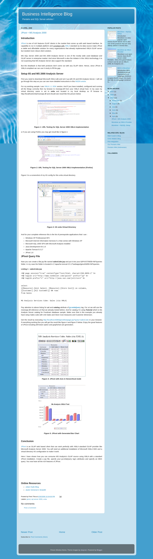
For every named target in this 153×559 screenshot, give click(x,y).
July (113, 107)
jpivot (28, 499)
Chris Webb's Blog (114, 139)
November (116, 100)
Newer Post (27, 532)
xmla (45, 499)
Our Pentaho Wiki (114, 144)
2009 (112, 95)
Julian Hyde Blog (32, 487)
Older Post (97, 532)
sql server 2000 (36, 499)
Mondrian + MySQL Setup (121, 125)
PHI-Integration (113, 141)
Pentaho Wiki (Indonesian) (117, 147)
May (113, 113)
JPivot (23, 43)
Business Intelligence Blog (47, 14)
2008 (112, 98)
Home (62, 532)
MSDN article (80, 81)
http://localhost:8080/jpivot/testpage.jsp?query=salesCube (66, 320)
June (114, 110)
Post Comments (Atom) (39, 537)
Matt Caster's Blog (114, 136)
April (114, 116)
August (114, 104)
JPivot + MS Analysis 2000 (33, 33)
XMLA (67, 46)
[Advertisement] (64, 473)
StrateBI (35, 490)
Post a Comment (30, 508)
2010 (112, 91)
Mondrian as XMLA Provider (122, 122)
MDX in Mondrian (123, 68)
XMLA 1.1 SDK (50, 86)
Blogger (99, 550)
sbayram (84, 550)
